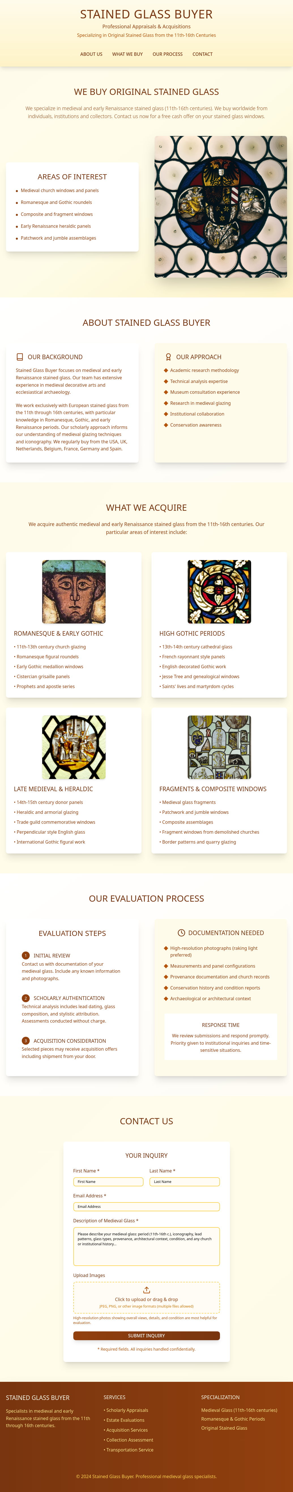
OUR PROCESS (168, 54)
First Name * (86, 1171)
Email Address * (89, 1196)
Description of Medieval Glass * (106, 1221)
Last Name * (162, 1171)
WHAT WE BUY (127, 54)
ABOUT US (91, 54)
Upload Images (89, 1275)
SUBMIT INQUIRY (146, 1336)
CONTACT (203, 54)
